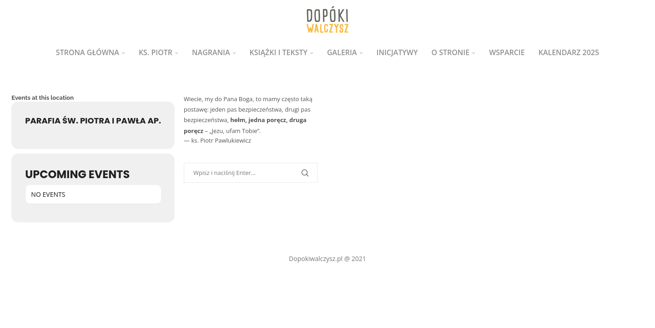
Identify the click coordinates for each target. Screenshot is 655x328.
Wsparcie (507, 52)
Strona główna (87, 52)
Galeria (342, 52)
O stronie (450, 52)
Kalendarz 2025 (569, 52)
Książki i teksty (278, 52)
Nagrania (211, 52)
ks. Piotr (155, 52)
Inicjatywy (397, 52)
